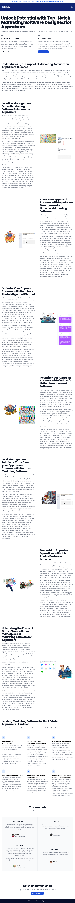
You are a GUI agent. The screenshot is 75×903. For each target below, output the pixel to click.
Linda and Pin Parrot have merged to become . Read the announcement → (37, 1)
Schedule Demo (7, 52)
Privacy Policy (40, 901)
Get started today (37, 893)
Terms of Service (28, 901)
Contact (49, 901)
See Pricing (43, 52)
